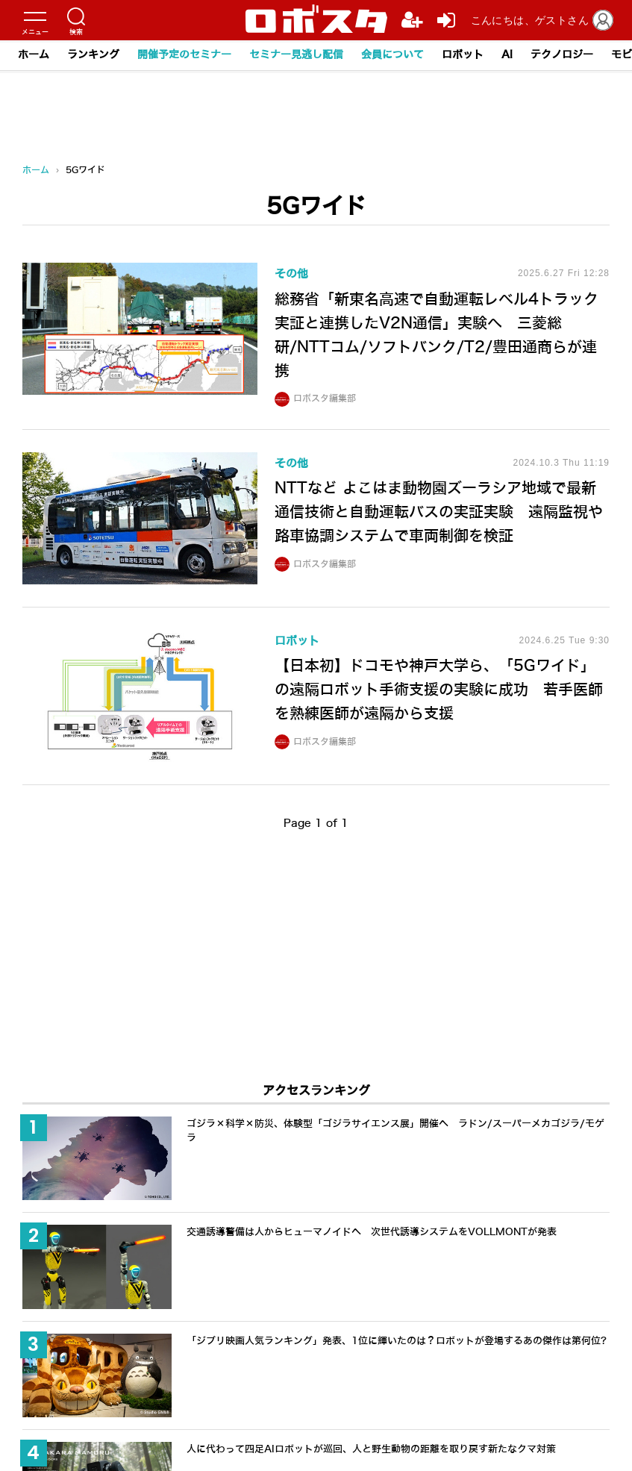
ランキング (93, 54)
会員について (392, 54)
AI (507, 54)
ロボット (463, 54)
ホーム (33, 54)
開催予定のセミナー (184, 54)
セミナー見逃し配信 (296, 54)
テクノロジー (562, 54)
